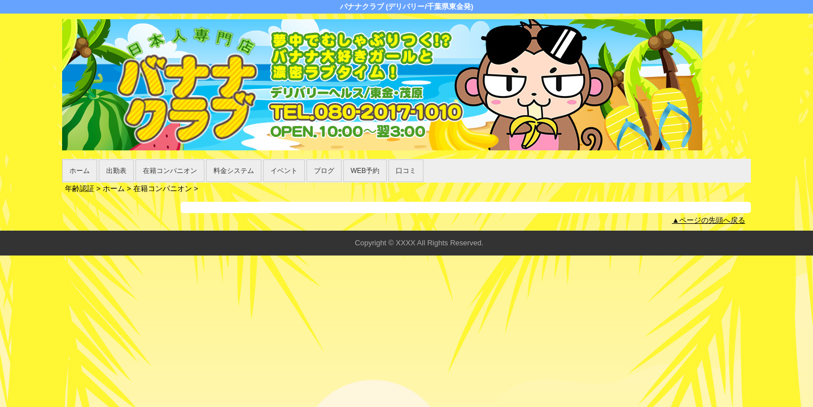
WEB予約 (365, 171)
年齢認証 (79, 188)
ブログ (324, 171)
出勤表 (116, 171)
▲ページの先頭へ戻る (708, 220)
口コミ (406, 171)
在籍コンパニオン (170, 171)
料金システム (233, 171)
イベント (284, 171)
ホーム (79, 171)
